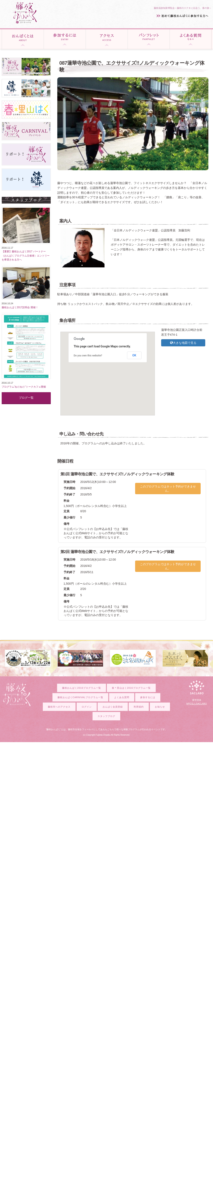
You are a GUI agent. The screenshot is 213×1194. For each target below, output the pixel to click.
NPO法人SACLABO (196, 703)
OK (134, 355)
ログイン (87, 706)
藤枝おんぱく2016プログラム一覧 (81, 688)
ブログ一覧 (26, 397)
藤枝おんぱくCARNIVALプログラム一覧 (80, 697)
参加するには (147, 697)
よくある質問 (121, 697)
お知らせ (160, 706)
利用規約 (139, 706)
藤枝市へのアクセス (59, 706)
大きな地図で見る (183, 342)
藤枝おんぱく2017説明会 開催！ (20, 307)
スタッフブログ (106, 716)
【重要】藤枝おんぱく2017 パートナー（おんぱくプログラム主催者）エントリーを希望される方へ (26, 255)
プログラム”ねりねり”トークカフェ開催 (24, 386)
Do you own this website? (88, 355)
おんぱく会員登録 (113, 706)
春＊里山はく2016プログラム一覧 (131, 688)
